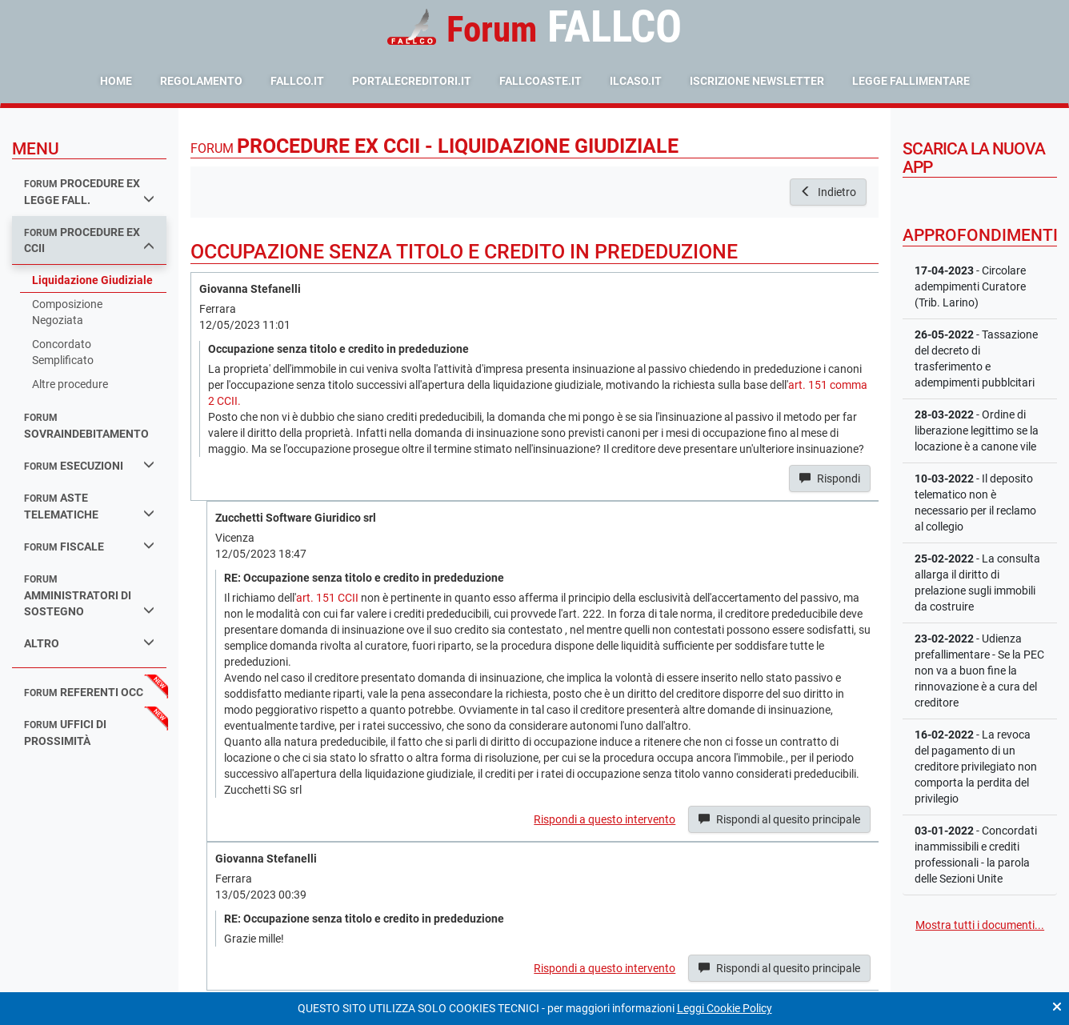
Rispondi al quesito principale (779, 819)
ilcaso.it (636, 80)
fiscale (89, 546)
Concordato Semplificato (63, 352)
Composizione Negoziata (67, 312)
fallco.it (297, 80)
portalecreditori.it (411, 80)
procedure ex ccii (89, 240)
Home (116, 80)
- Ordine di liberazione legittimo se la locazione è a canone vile (977, 430)
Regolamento (201, 80)
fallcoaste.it (540, 80)
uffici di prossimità (65, 732)
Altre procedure (70, 384)
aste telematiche (89, 506)
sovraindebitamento (86, 426)
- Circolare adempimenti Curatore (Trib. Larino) (970, 286)
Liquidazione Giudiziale (92, 280)
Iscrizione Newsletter (757, 80)
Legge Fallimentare (911, 80)
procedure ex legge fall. (89, 191)
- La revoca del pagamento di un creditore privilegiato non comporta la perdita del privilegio (976, 766)
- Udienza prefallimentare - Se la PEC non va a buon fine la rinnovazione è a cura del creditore (979, 670)
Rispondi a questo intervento (604, 819)
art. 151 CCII (327, 597)
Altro (89, 643)
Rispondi (829, 478)
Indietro (828, 192)
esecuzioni (89, 465)
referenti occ (83, 692)
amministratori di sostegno (89, 596)
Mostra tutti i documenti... (979, 925)
